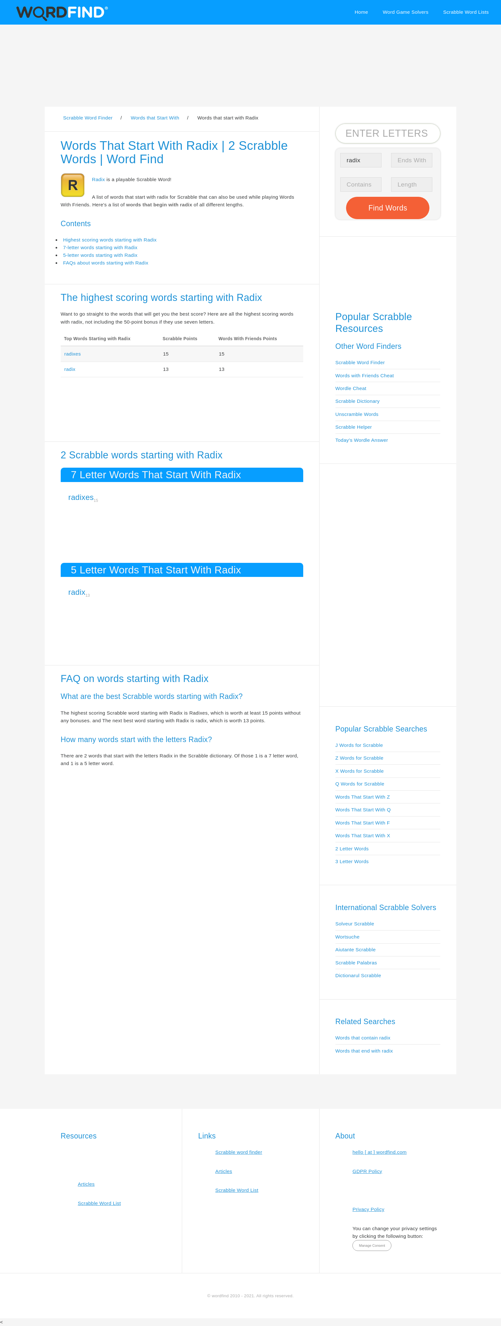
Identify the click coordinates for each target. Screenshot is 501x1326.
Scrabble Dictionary (357, 401)
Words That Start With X (362, 835)
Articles (86, 1184)
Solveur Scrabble (354, 923)
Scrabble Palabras (356, 962)
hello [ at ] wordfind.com (379, 1152)
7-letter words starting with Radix (100, 247)
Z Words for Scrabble (359, 758)
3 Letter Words (352, 861)
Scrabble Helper (353, 427)
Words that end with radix (364, 1051)
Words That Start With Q (363, 809)
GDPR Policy (367, 1171)
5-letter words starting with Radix (100, 255)
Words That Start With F (362, 822)
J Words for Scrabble (359, 745)
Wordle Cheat (350, 388)
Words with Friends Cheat (364, 375)
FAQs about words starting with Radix (105, 262)
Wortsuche (347, 936)
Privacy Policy (368, 1209)
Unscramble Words (357, 414)
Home (361, 12)
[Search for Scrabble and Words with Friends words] (388, 133)
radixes (72, 353)
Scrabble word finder (238, 1152)
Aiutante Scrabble (355, 949)
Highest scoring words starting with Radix (110, 239)
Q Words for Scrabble (359, 783)
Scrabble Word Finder (360, 362)
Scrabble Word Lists (466, 12)
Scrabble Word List (99, 1203)
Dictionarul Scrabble (358, 975)
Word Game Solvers (405, 12)
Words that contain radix (362, 1037)
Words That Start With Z (362, 797)
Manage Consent (372, 1245)
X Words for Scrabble (359, 771)
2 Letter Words (352, 848)
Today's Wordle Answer (361, 440)
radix (69, 369)
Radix (98, 179)
